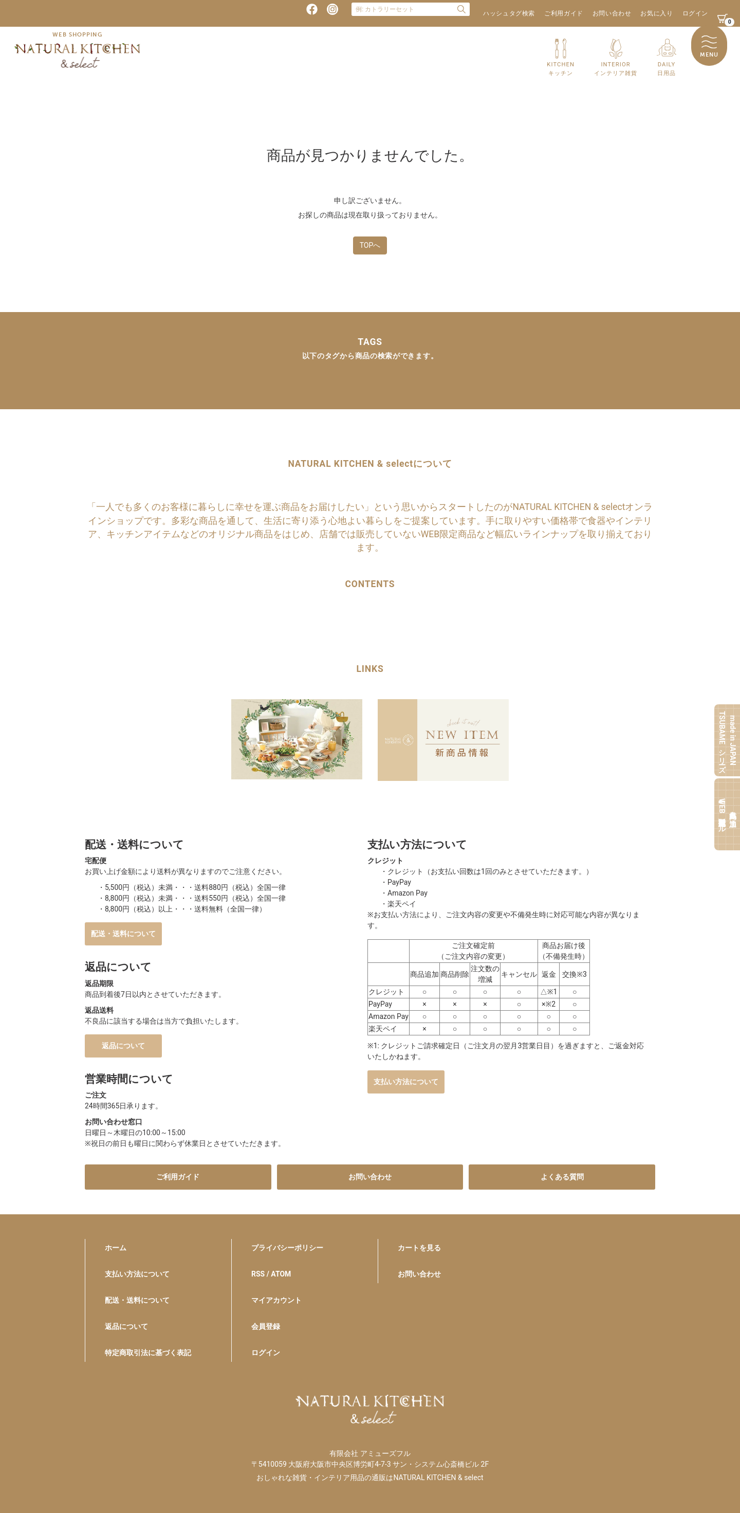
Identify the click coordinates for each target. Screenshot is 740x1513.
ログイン (695, 13)
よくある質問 (562, 1177)
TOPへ (370, 245)
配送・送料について (123, 933)
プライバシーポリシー (287, 1248)
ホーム (115, 1248)
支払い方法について (406, 1082)
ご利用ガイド (563, 13)
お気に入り (656, 13)
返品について (123, 1046)
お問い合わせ (612, 13)
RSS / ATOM (271, 1274)
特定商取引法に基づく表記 (148, 1352)
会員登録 (265, 1326)
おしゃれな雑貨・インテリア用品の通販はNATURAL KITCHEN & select (369, 1477)
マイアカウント (276, 1300)
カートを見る (419, 1248)
